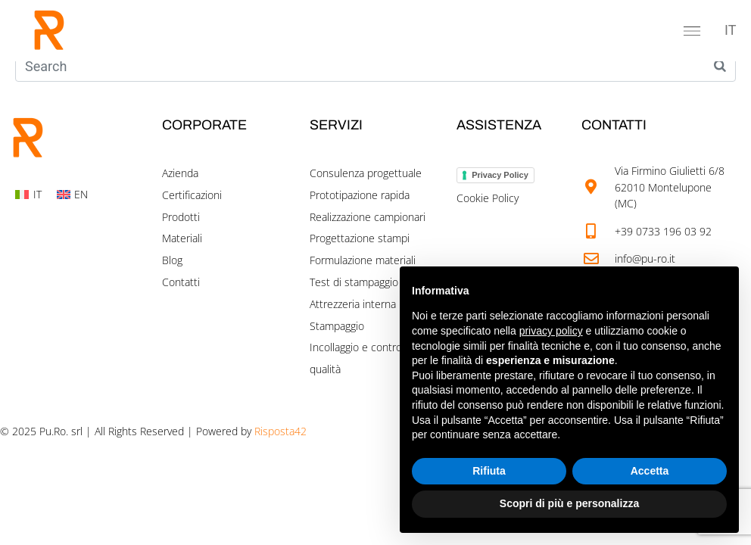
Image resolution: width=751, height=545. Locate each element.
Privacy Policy (500, 174)
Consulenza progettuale (366, 173)
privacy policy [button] (551, 331)
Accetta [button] (650, 471)
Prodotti (181, 217)
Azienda (180, 173)
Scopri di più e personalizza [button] (569, 503)
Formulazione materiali (363, 260)
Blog (172, 260)
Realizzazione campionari (367, 217)
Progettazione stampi (360, 238)
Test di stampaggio (354, 282)
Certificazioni (192, 195)
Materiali (182, 238)
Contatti (181, 282)
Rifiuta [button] (489, 471)
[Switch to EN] (72, 194)
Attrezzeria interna (353, 304)
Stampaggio (337, 326)
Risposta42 (280, 431)
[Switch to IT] (730, 30)
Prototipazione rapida (360, 195)
